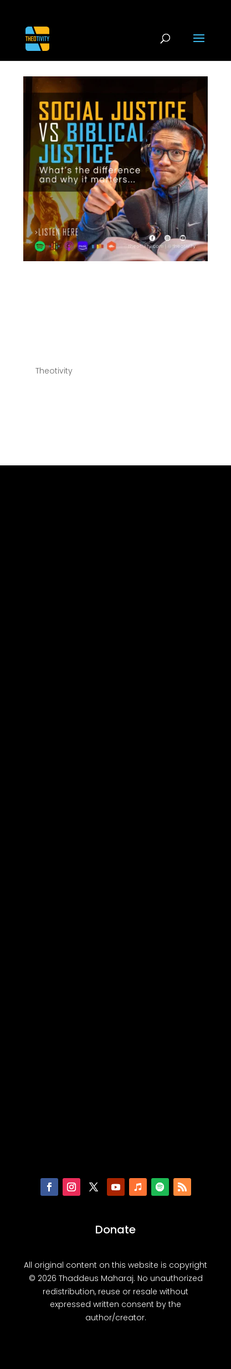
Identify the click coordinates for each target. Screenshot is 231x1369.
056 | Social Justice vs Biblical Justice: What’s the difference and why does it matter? (108, 312)
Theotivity (54, 370)
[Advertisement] (115, 827)
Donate (115, 1229)
